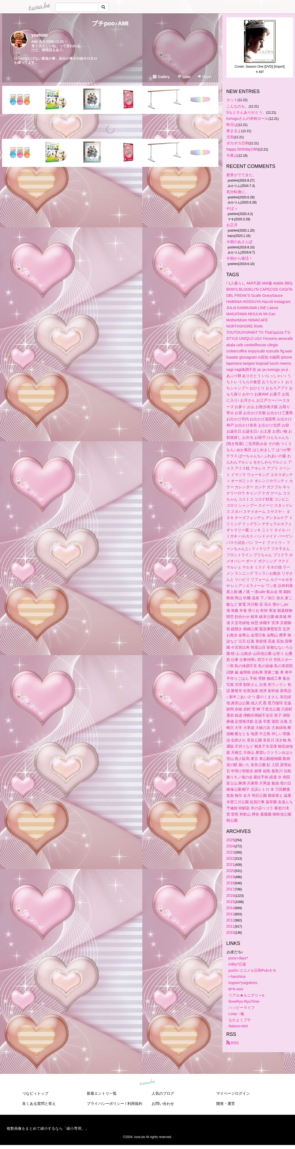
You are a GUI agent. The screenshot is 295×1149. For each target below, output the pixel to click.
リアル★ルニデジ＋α (246, 995)
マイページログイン (233, 1093)
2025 (230, 840)
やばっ (232, 208)
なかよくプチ (240, 1020)
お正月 (232, 225)
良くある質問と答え (39, 1103)
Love (184, 77)
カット (232, 100)
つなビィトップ (35, 1093)
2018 (230, 883)
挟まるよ (233, 131)
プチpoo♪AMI (110, 23)
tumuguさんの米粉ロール (247, 118)
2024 (230, 846)
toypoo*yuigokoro (243, 983)
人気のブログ (163, 1093)
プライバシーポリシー (105, 1103)
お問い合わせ (163, 1103)
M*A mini (236, 989)
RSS (232, 1043)
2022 (230, 858)
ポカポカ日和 (237, 143)
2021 (230, 864)
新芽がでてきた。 (241, 175)
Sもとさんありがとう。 (246, 112)
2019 (230, 877)
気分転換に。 (237, 192)
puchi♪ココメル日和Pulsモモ (253, 970)
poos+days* (238, 958)
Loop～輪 (236, 1014)
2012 (230, 920)
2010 (230, 932)
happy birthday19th (242, 149)
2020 (230, 871)
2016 (230, 895)
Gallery (161, 77)
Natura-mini (238, 1026)
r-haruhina (237, 976)
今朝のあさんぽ (239, 242)
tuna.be (147, 1082)
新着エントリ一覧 (102, 1093)
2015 (230, 902)
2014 (230, 908)
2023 (230, 852)
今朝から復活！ (239, 258)
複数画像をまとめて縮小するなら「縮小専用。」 (48, 1128)
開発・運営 (225, 1103)
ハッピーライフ (242, 1007)
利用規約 (134, 1103)
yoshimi (40, 35)
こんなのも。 (237, 106)
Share (204, 77)
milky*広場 (237, 964)
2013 (230, 914)
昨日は (232, 124)
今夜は (232, 155)
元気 (230, 137)
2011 (230, 926)
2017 (230, 889)
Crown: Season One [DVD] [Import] (260, 66)
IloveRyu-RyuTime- (244, 1001)
